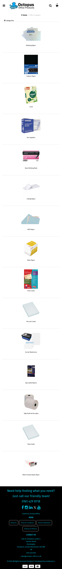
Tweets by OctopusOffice (31, 514)
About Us (14, 523)
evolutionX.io (50, 561)
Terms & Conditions (27, 523)
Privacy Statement (44, 523)
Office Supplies (35, 15)
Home (24, 15)
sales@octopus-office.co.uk (31, 556)
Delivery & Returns (30, 529)
